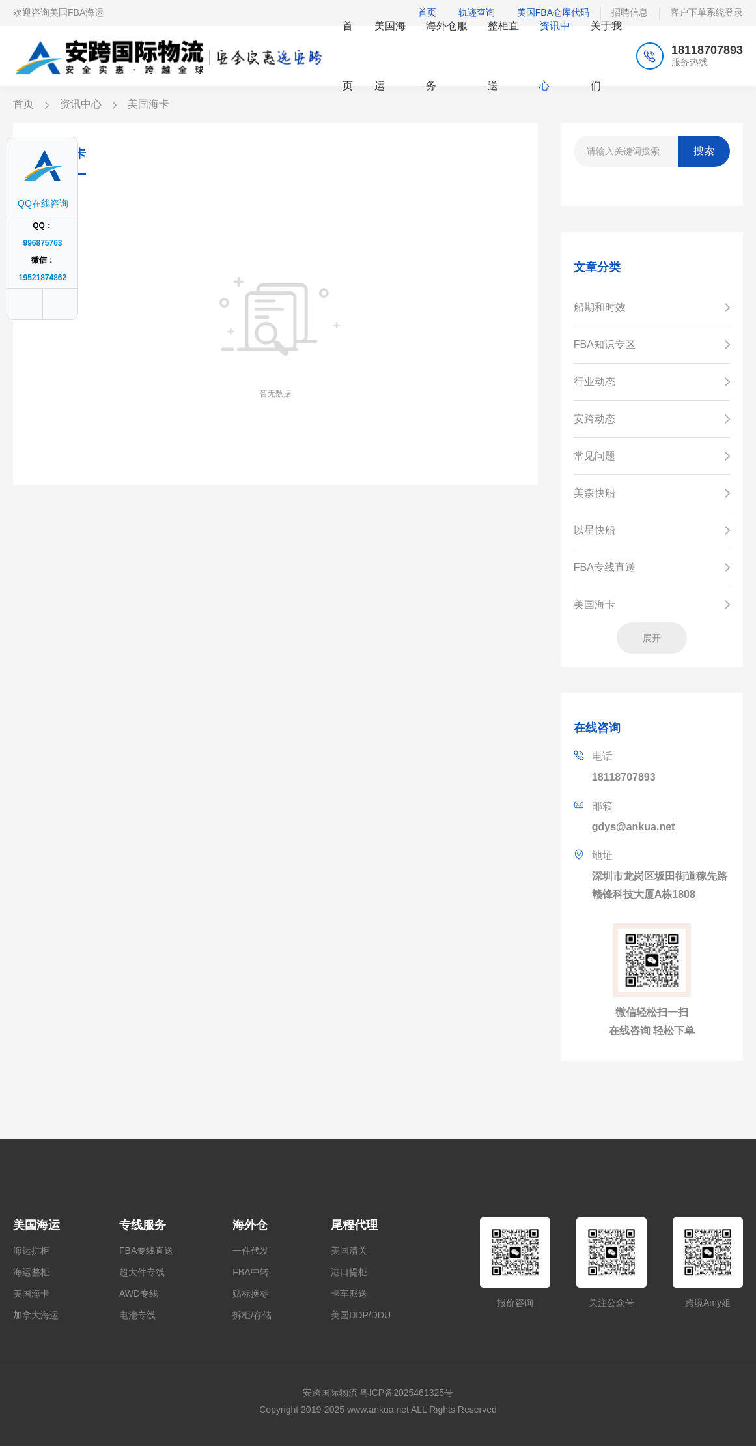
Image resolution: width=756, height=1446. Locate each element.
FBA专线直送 (146, 1250)
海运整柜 (31, 1272)
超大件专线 (142, 1272)
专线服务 (142, 1225)
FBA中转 (250, 1272)
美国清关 (349, 1250)
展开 (652, 638)
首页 (23, 103)
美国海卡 (31, 1293)
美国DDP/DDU (361, 1315)
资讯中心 (81, 103)
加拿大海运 (36, 1315)
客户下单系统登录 (706, 12)
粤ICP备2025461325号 (406, 1392)
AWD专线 (138, 1293)
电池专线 (137, 1315)
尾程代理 (354, 1225)
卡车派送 (349, 1293)
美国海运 (36, 1225)
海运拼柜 (31, 1250)
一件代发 (250, 1250)
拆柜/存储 (252, 1315)
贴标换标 (250, 1293)
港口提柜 (349, 1272)
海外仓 (250, 1225)
